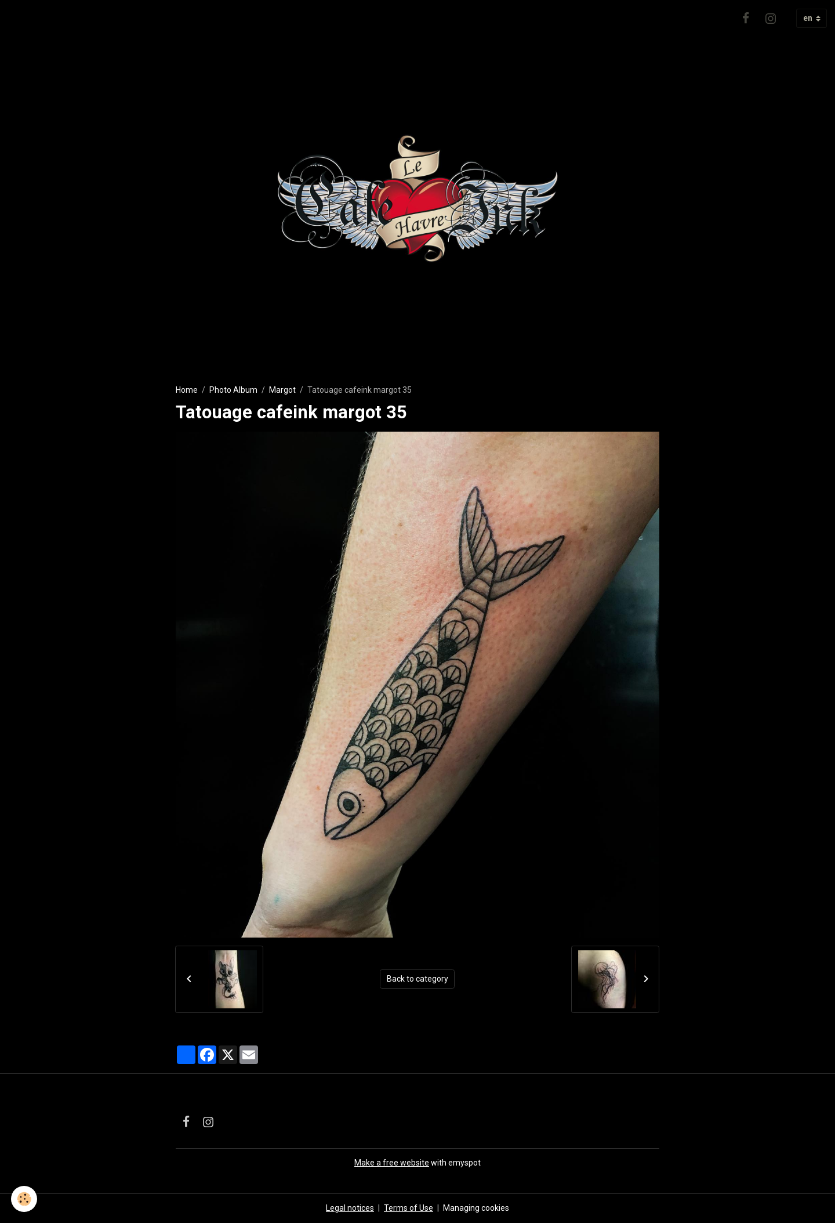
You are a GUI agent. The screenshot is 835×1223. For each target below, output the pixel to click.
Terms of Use (408, 1208)
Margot (282, 390)
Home (187, 390)
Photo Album (233, 390)
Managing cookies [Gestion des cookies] (476, 1208)
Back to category (417, 978)
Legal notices (350, 1208)
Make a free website (391, 1162)
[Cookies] (25, 1199)
